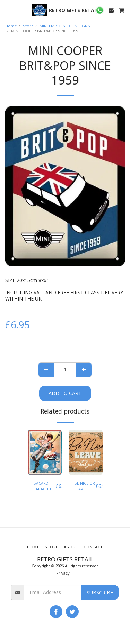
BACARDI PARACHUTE (44, 486)
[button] (8, 10)
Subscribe (100, 592)
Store (28, 26)
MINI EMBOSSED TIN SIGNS (65, 26)
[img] (45, 452)
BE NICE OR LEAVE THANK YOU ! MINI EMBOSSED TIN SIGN (84, 486)
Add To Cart (65, 393)
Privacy (63, 573)
